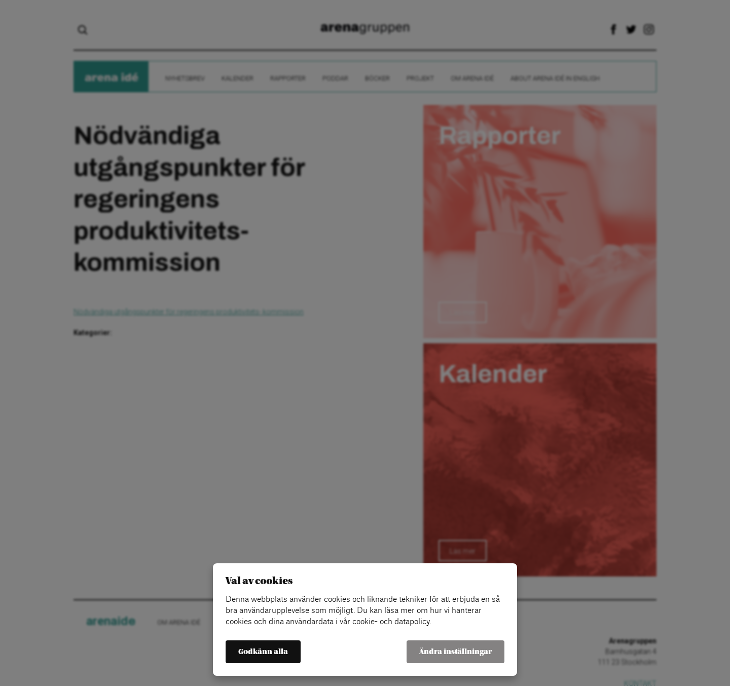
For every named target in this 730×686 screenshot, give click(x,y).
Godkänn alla (263, 651)
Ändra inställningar (455, 651)
